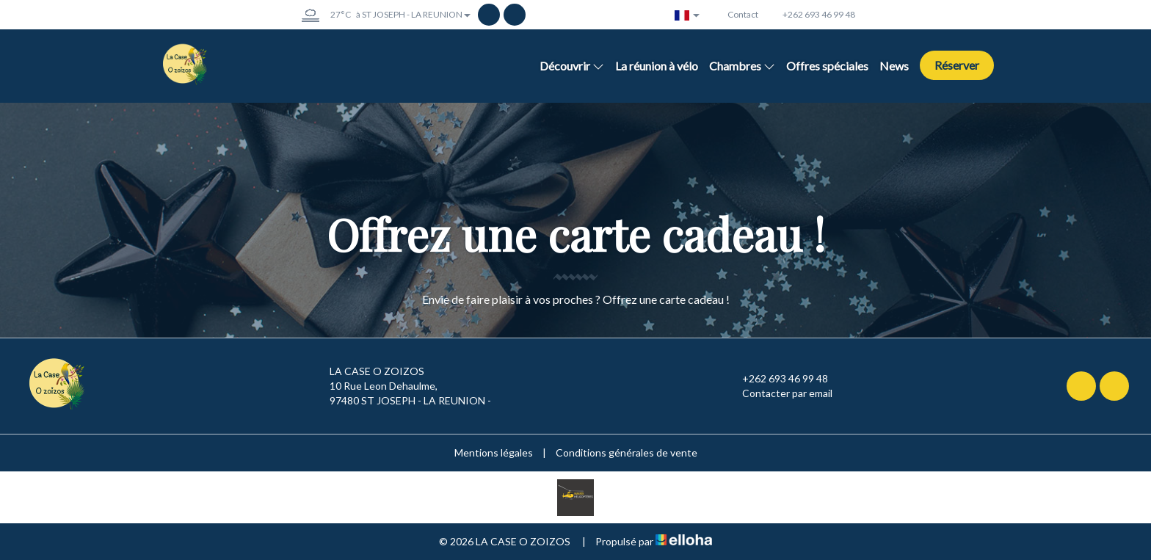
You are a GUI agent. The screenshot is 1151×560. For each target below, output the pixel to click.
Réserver (956, 65)
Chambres (742, 66)
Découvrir (572, 66)
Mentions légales (493, 452)
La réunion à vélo (656, 66)
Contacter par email (778, 393)
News (894, 66)
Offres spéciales (827, 66)
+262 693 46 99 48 (776, 378)
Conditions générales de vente (626, 452)
